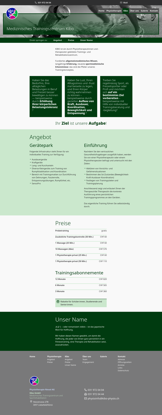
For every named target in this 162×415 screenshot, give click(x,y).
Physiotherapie (113, 10)
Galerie (144, 10)
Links (120, 368)
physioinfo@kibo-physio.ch (103, 398)
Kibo (125, 10)
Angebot (57, 40)
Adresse (121, 359)
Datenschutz (123, 370)
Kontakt (154, 10)
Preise (71, 40)
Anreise (121, 365)
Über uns (134, 10)
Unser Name (86, 40)
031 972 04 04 (96, 389)
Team (84, 359)
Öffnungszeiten (125, 362)
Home (101, 10)
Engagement (88, 362)
